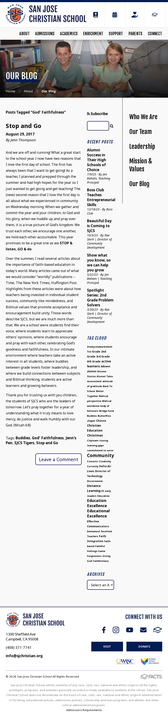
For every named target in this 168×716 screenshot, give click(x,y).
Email (143, 630)
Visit (107, 646)
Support (116, 33)
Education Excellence (97, 503)
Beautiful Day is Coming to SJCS (99, 225)
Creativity (105, 461)
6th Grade (93, 361)
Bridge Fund (106, 410)
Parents (135, 33)
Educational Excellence (98, 513)
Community (100, 455)
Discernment (95, 481)
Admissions (44, 33)
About (24, 33)
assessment (94, 381)
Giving (106, 556)
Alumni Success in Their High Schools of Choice (96, 159)
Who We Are (143, 117)
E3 (102, 491)
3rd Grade (103, 356)
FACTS (157, 630)
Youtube (129, 630)
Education (103, 495)
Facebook (104, 630)
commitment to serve (100, 450)
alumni (91, 371)
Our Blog (139, 184)
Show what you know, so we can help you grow (99, 262)
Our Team (140, 131)
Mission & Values (140, 165)
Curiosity (92, 466)
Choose (101, 421)
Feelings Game (96, 551)
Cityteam (92, 440)
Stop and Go (23, 126)
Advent (105, 366)
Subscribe (97, 113)
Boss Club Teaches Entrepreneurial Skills (101, 197)
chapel (91, 420)
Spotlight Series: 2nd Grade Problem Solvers (100, 297)
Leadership (142, 146)
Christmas (95, 435)
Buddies (23, 437)
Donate (144, 646)
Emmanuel (93, 531)
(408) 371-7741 (19, 647)
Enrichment (93, 33)
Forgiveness (94, 556)
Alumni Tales (105, 376)
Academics (69, 33)
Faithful (100, 546)
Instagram (116, 630)
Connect (155, 33)
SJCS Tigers (24, 442)
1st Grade (93, 351)
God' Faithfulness (48, 437)
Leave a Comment (58, 459)
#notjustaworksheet (99, 346)
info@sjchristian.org (24, 655)
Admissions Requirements (84, 710)
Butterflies (104, 415)
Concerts (92, 461)
